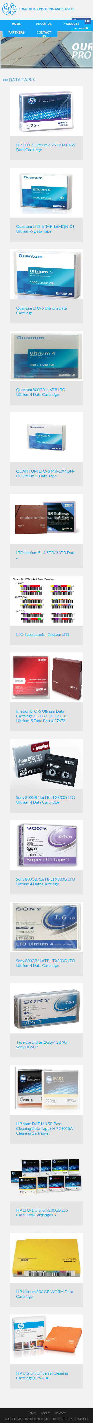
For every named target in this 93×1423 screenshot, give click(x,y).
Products (71, 24)
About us (44, 24)
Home (16, 24)
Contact (60, 1413)
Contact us (44, 34)
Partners (16, 32)
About (45, 1413)
